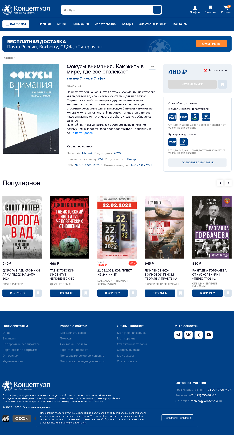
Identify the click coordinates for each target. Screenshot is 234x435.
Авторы (127, 24)
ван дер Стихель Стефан (86, 78)
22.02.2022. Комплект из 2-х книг (114, 272)
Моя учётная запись (131, 332)
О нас (6, 332)
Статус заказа (127, 361)
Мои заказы (125, 355)
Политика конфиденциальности (82, 361)
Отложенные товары (132, 344)
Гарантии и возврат (74, 349)
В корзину (17, 293)
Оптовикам (10, 355)
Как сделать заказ (73, 332)
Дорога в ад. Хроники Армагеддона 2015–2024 (21, 274)
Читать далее (83, 133)
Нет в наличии (192, 84)
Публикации (80, 24)
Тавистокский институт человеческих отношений (62, 275)
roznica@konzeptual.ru (206, 401)
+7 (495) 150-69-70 (202, 395)
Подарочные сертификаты (21, 344)
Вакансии (9, 338)
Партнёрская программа (20, 349)
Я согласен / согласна (178, 417)
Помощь (66, 338)
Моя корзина (126, 338)
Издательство (105, 24)
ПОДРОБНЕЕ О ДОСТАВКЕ (198, 162)
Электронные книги (153, 24)
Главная (7, 57)
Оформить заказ (128, 349)
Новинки (45, 24)
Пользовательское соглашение (82, 355)
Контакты (180, 24)
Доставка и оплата (73, 344)
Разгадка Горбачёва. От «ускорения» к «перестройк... (210, 274)
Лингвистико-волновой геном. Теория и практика (161, 274)
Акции (61, 24)
